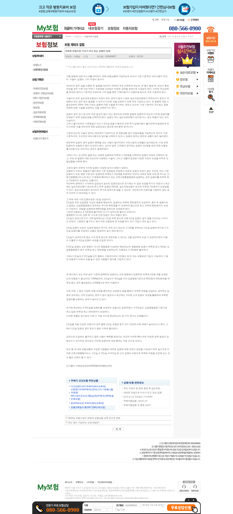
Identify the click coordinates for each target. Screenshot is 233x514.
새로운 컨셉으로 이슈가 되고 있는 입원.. (143, 392)
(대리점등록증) (127, 490)
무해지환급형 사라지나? (135, 401)
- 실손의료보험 (39, 112)
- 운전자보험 (38, 103)
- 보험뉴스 (37, 65)
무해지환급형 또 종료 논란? (137, 405)
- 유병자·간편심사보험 (42, 93)
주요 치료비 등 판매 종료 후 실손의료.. (142, 388)
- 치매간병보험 (39, 121)
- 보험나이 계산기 (40, 138)
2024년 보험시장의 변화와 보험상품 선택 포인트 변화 (94, 418)
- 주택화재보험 (39, 117)
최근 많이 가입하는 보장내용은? (84, 422)
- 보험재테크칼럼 (40, 69)
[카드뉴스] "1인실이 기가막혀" (138, 396)
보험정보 (78, 36)
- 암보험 (36, 107)
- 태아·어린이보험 (40, 98)
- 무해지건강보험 (40, 88)
